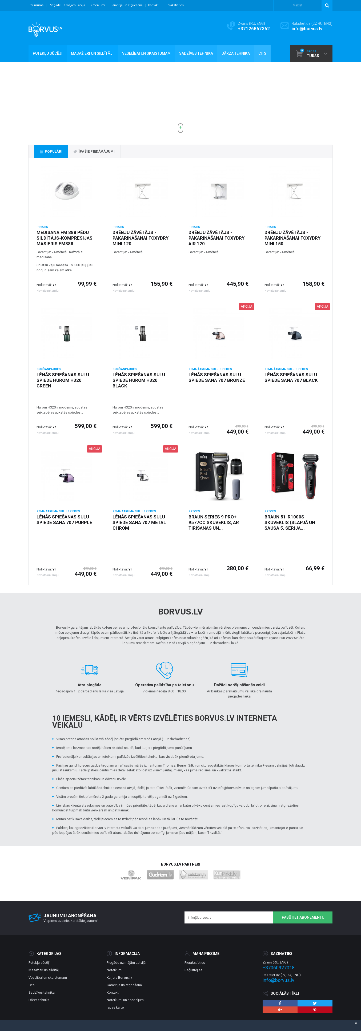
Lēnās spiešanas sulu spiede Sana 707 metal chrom (139, 522)
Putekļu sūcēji (39, 963)
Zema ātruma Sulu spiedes (210, 369)
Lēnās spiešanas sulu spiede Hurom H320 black (139, 380)
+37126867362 (254, 28)
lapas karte (115, 1007)
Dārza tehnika (39, 1000)
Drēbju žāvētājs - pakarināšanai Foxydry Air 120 (216, 238)
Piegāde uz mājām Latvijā (67, 5)
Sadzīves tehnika (42, 992)
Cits (31, 985)
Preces (42, 227)
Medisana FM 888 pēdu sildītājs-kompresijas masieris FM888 (65, 238)
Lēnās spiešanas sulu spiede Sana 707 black (291, 377)
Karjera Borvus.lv (119, 978)
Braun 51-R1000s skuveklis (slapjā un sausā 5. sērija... (289, 522)
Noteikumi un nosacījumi (126, 1000)
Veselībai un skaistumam (48, 978)
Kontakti (153, 5)
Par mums (36, 5)
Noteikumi (97, 5)
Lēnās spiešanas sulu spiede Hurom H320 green (63, 380)
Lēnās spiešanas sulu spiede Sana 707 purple (64, 519)
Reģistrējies (193, 970)
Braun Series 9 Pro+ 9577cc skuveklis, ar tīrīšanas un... (213, 522)
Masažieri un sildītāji (44, 970)
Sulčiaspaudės (49, 369)
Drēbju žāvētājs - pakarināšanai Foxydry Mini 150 (292, 238)
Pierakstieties (174, 5)
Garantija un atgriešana (126, 5)
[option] (180, 99)
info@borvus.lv (307, 28)
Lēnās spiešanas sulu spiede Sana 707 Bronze (216, 377)
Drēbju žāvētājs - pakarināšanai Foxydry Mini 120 (141, 238)
